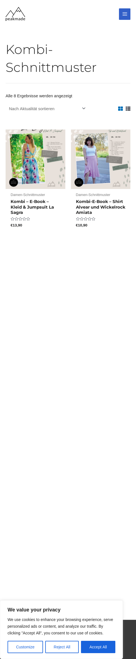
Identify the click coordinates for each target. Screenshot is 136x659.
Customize (25, 646)
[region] (61, 629)
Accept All (98, 646)
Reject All (62, 646)
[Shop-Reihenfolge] (46, 108)
